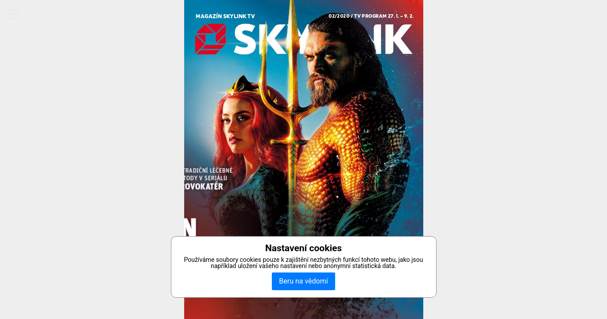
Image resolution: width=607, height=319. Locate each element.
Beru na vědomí (303, 281)
